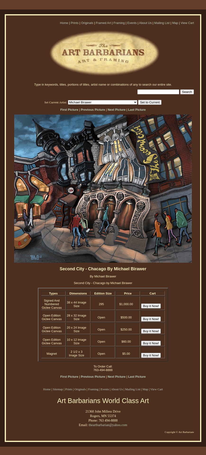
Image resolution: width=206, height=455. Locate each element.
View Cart (187, 23)
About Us (145, 23)
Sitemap (58, 389)
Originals (87, 23)
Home (64, 23)
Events (132, 23)
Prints (75, 23)
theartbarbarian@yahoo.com (108, 425)
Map (175, 23)
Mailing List (162, 23)
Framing (119, 23)
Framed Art (103, 23)
